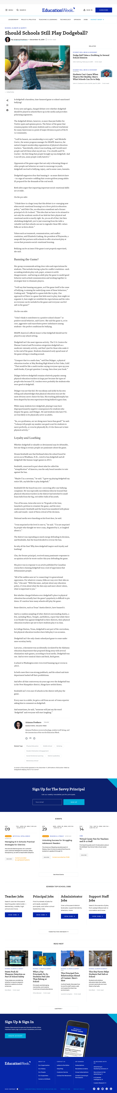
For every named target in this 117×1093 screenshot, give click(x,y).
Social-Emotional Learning (34, 756)
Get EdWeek (79, 1061)
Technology (68, 19)
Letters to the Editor (63, 1065)
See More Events (58, 874)
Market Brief (99, 19)
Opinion (79, 19)
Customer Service (62, 1072)
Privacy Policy (79, 1089)
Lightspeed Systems (23, 860)
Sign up (74, 802)
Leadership (16, 19)
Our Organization (44, 1065)
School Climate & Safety (16, 28)
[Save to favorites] (7, 105)
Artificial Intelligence (21, 836)
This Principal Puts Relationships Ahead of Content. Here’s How (70, 977)
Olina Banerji (37, 993)
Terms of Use (65, 1089)
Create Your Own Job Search (58, 931)
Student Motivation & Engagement (37, 751)
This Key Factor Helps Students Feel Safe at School (99, 974)
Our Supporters (43, 1075)
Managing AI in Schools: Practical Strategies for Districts (20, 843)
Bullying (59, 746)
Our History (41, 1068)
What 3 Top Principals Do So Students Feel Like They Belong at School (41, 976)
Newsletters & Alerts (81, 1068)
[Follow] (46, 722)
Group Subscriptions (81, 1072)
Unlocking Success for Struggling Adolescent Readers (57, 841)
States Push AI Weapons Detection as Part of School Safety (15, 974)
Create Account (15, 1036)
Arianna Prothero (20, 40)
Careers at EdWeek (44, 1079)
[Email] (47, 802)
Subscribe (103, 10)
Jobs (88, 19)
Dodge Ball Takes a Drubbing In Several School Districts (91, 56)
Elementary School (32, 760)
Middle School (47, 746)
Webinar (8, 838)
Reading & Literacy (57, 836)
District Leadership (54, 756)
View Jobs (13, 915)
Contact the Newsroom (64, 1075)
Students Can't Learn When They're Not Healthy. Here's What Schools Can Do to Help (86, 77)
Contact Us (61, 1061)
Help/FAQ (60, 1068)
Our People (42, 1072)
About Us (41, 1061)
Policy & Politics (31, 19)
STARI (67, 857)
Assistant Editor (30, 725)
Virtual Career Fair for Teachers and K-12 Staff (94, 840)
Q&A (62, 970)
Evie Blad (8, 990)
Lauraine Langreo (66, 994)
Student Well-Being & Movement (85, 52)
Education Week (41, 725)
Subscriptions (79, 1065)
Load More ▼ (58, 1008)
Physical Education (32, 746)
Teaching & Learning (50, 19)
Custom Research (100, 1083)
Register (9, 858)
